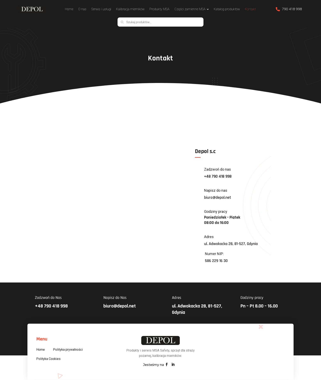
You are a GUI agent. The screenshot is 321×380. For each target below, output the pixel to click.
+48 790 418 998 (218, 176)
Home (40, 350)
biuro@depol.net (217, 197)
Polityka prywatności (68, 350)
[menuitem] (70, 9)
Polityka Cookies (48, 359)
